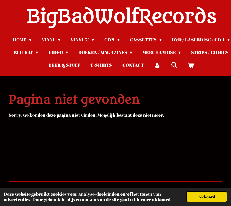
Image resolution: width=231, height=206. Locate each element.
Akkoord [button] (206, 196)
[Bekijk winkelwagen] (191, 65)
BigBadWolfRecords (121, 17)
